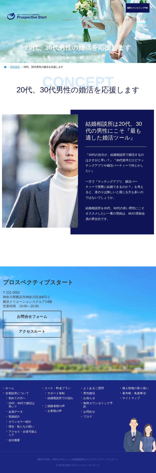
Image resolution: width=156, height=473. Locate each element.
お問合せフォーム (32, 317)
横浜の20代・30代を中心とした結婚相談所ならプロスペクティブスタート (78, 459)
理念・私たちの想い (21, 426)
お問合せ (89, 411)
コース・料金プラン (57, 388)
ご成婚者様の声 (54, 406)
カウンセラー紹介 (20, 421)
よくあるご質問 (93, 388)
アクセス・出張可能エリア (23, 433)
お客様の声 (55, 410)
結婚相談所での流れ (60, 398)
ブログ (87, 416)
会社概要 (14, 440)
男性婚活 (89, 393)
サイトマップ (131, 398)
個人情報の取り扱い (135, 388)
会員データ (16, 411)
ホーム (9, 388)
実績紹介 (14, 416)
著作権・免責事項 (134, 393)
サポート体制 (56, 393)
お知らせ (89, 398)
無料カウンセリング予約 (98, 405)
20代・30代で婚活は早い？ (22, 405)
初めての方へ (17, 398)
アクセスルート (32, 331)
